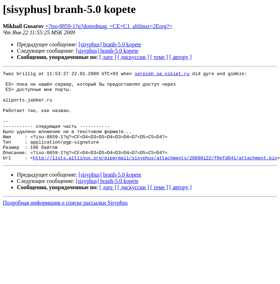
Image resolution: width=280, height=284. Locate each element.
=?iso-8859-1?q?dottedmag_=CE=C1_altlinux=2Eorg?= (108, 26)
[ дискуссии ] (133, 57)
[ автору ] (180, 57)
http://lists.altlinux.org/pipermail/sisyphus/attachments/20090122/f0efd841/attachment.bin (155, 175)
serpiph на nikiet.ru (161, 74)
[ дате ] (107, 57)
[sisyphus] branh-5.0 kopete (109, 44)
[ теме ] (159, 57)
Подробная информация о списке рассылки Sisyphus (65, 221)
